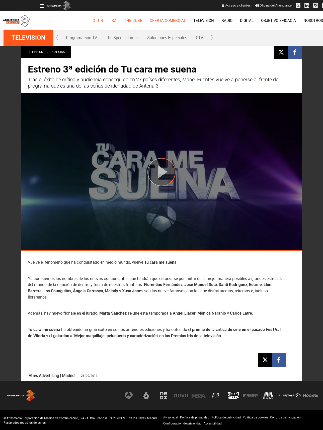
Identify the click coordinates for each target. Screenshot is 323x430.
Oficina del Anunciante (237, 5)
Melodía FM (268, 395)
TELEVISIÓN (167, 20)
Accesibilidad (213, 423)
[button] (57, 38)
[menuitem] (62, 20)
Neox (163, 395)
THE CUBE (97, 20)
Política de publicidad (226, 417)
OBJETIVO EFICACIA (242, 20)
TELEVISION (28, 37)
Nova (181, 395)
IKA (77, 20)
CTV (199, 37)
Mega (198, 395)
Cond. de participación (285, 417)
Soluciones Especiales (167, 37)
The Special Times (122, 37)
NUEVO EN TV (306, 20)
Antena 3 (128, 395)
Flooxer (310, 395)
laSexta (146, 395)
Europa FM (250, 395)
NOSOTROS (277, 20)
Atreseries (215, 395)
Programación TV (81, 37)
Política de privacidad (194, 417)
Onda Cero (233, 395)
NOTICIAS (58, 52)
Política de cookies (255, 417)
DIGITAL (210, 20)
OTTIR (61, 20)
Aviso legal (170, 417)
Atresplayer (289, 395)
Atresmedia (21, 395)
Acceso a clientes (202, 5)
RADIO (190, 20)
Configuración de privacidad (182, 423)
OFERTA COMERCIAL (132, 20)
